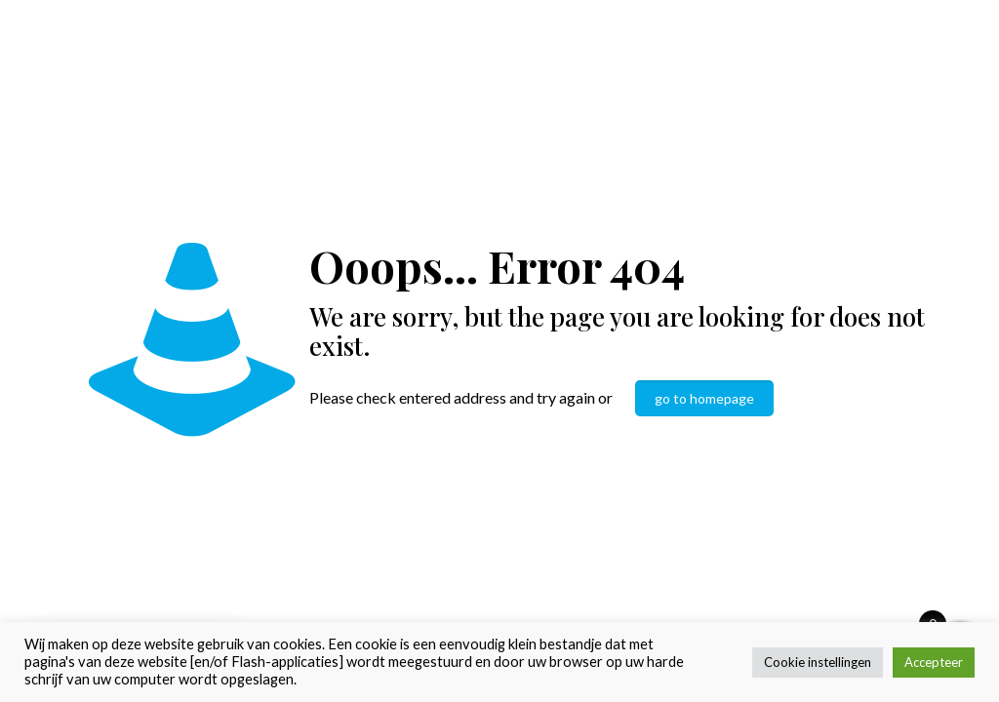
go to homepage (704, 398)
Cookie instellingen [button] (817, 662)
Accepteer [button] (933, 662)
